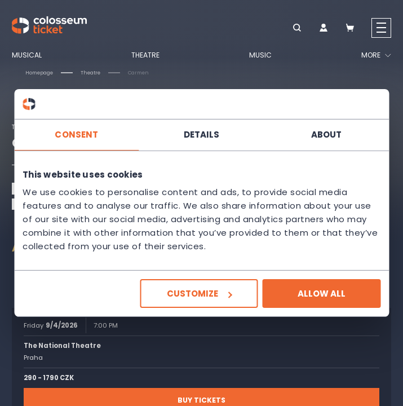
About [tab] (326, 134)
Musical (27, 55)
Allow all (322, 293)
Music (260, 55)
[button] (296, 28)
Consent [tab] (76, 134)
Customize (199, 293)
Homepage (39, 73)
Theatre (145, 55)
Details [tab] (202, 134)
